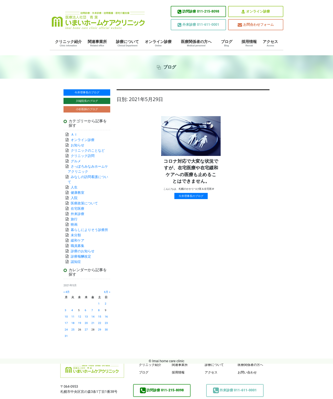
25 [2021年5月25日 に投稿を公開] (72, 329)
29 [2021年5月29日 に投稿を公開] (99, 329)
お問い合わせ (247, 372)
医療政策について (84, 203)
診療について (127, 43)
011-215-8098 (198, 11)
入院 (74, 198)
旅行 (74, 219)
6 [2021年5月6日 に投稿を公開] (85, 310)
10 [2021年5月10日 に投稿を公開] (66, 316)
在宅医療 (77, 209)
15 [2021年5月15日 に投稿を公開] (99, 316)
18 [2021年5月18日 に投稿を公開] (72, 323)
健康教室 (77, 193)
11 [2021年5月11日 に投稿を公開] (72, 316)
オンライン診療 (255, 11)
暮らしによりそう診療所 (89, 230)
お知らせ (77, 145)
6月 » (107, 292)
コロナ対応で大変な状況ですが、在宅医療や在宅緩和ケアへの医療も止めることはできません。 (191, 171)
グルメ (76, 161)
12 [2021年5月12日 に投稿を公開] (79, 316)
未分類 (76, 235)
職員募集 (77, 246)
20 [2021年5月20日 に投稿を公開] (86, 323)
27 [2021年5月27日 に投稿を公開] (86, 329)
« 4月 (66, 292)
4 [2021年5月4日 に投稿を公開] (72, 310)
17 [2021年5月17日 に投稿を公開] (66, 323)
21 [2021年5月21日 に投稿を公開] (92, 323)
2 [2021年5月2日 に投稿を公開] (105, 303)
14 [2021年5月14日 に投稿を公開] (92, 316)
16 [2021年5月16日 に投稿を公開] (106, 316)
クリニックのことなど (88, 150)
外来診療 (77, 214)
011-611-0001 (198, 24)
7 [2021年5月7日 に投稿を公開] (92, 310)
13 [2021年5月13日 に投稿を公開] (86, 316)
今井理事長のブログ (191, 196)
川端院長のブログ (87, 101)
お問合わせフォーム (256, 25)
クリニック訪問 (83, 156)
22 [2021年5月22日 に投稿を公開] (99, 323)
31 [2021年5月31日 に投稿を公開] (66, 336)
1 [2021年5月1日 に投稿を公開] (99, 303)
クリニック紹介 (68, 43)
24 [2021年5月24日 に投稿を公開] (66, 329)
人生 (74, 187)
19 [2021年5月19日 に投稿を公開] (79, 323)
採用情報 (249, 43)
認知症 (76, 262)
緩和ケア (79, 240)
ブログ (226, 43)
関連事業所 (97, 43)
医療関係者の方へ (196, 43)
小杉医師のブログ (87, 109)
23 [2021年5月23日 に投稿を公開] (106, 323)
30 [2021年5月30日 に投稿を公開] (106, 329)
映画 (74, 224)
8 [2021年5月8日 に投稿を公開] (99, 310)
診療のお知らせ (83, 251)
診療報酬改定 (81, 256)
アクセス (270, 43)
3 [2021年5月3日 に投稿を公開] (65, 310)
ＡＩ (74, 135)
